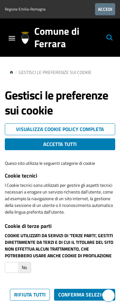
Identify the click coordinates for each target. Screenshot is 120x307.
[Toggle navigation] (12, 38)
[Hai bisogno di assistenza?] (108, 295)
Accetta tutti (60, 144)
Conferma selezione (84, 294)
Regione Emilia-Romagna (25, 9)
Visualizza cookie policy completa (60, 129)
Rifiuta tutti (30, 294)
